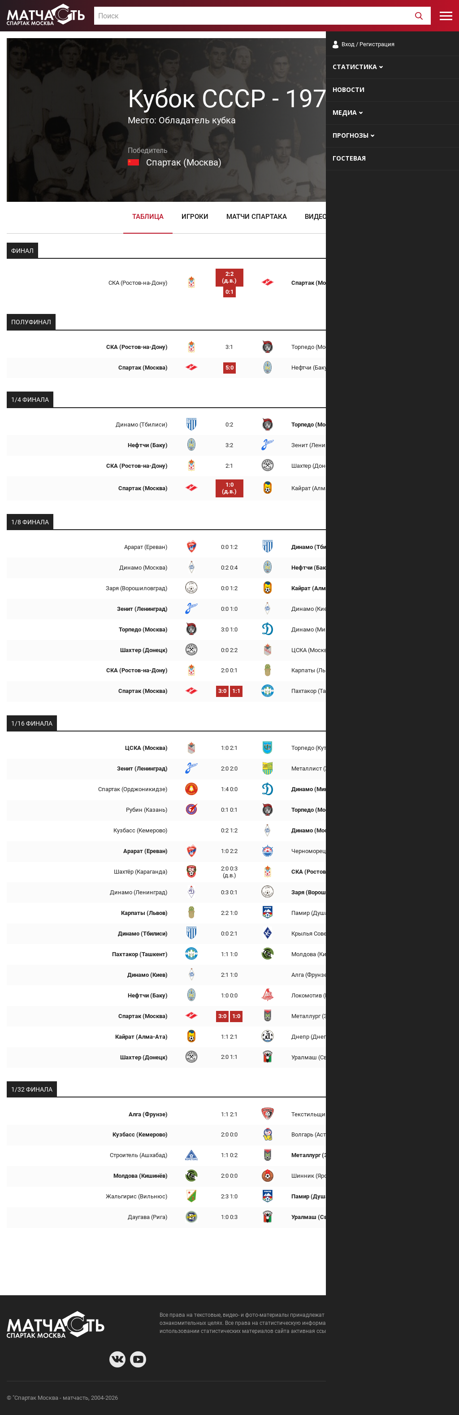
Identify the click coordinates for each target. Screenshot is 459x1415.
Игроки (195, 217)
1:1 (236, 691)
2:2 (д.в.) (229, 277)
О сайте (343, 1399)
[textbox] (262, 16)
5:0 (229, 367)
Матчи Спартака (256, 217)
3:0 (222, 691)
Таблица (148, 217)
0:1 (229, 291)
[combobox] (262, 16)
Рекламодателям (428, 1399)
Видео (316, 217)
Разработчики (379, 1399)
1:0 (236, 1016)
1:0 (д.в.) (229, 488)
